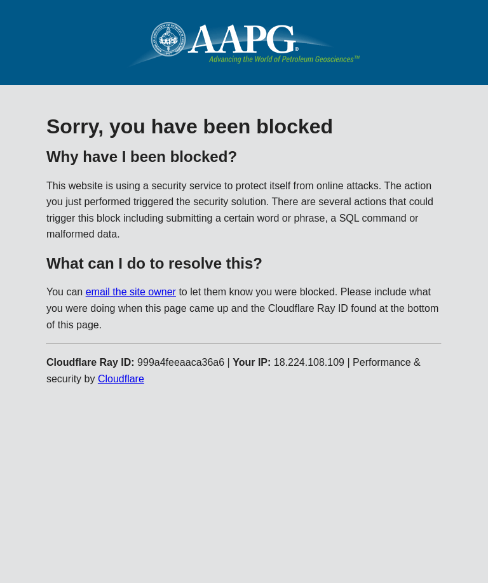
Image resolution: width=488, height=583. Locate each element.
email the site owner (131, 291)
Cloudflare (121, 378)
